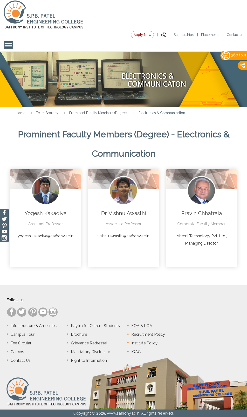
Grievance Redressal (89, 343)
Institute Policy (144, 343)
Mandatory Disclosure (90, 351)
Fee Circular (21, 343)
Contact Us (21, 360)
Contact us (235, 35)
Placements (210, 35)
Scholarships (184, 35)
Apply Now (142, 35)
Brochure (79, 334)
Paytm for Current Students (95, 325)
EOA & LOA (141, 325)
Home (20, 113)
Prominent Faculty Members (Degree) (98, 113)
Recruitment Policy (148, 334)
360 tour (233, 55)
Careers (17, 351)
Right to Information (89, 360)
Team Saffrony (47, 113)
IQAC (136, 351)
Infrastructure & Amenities (34, 325)
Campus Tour (22, 334)
